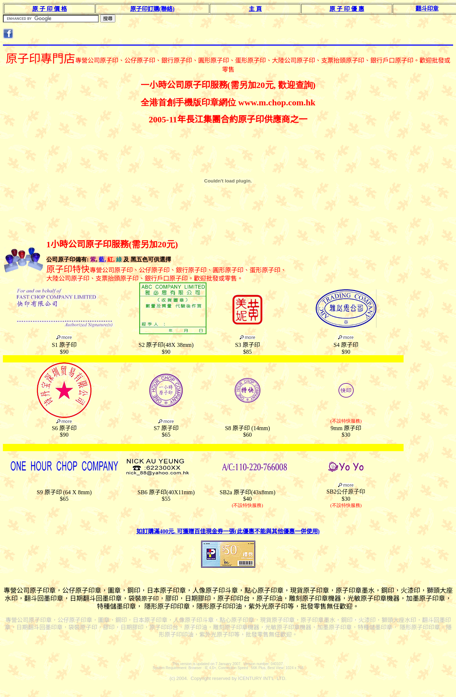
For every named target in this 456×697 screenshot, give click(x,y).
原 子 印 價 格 (49, 9)
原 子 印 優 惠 (346, 9)
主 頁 (255, 9)
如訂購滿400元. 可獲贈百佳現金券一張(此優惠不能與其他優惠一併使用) (228, 531)
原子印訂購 (152, 9)
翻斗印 (427, 8)
